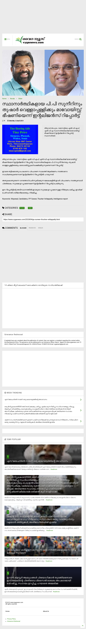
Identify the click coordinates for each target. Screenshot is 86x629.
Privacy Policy (11, 619)
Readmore (54, 469)
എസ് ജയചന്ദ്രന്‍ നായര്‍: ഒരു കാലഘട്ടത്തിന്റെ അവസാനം (37, 461)
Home (4, 98)
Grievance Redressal (13, 621)
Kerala (12, 98)
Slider (20, 98)
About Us (46, 611)
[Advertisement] (43, 18)
